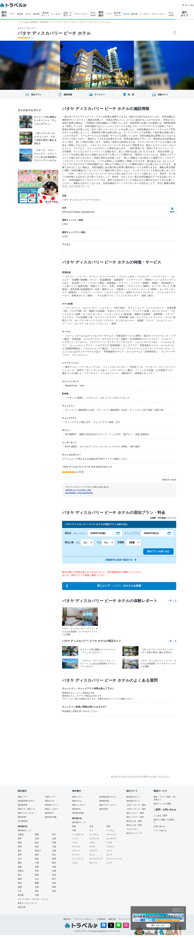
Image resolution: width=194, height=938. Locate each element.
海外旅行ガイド (133, 801)
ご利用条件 (101, 919)
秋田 (20, 838)
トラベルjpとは (160, 830)
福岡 (20, 887)
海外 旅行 (101, 14)
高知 (54, 883)
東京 (20, 850)
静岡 (54, 859)
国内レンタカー (52, 809)
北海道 (21, 834)
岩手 (54, 834)
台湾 (91, 826)
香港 (108, 826)
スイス (92, 855)
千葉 (54, 846)
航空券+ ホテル (118, 14)
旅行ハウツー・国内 (135, 813)
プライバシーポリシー (83, 919)
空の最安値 (22, 821)
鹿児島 (21, 895)
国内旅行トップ (24, 830)
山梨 (54, 850)
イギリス (110, 846)
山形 (54, 838)
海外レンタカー (79, 805)
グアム (92, 842)
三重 (37, 863)
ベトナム (110, 830)
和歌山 (21, 871)
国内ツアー (22, 797)
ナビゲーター (132, 829)
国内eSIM (22, 817)
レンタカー (56, 14)
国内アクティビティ (26, 813)
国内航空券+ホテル (26, 801)
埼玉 (37, 846)
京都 (37, 867)
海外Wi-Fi (76, 809)
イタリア (93, 850)
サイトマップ (125, 919)
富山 (54, 855)
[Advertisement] (82, 742)
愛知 (20, 863)
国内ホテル (50, 801)
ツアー (12, 14)
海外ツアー (77, 797)
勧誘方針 (112, 919)
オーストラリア (96, 859)
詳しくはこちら (158, 925)
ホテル (28, 14)
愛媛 (37, 883)
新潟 (37, 855)
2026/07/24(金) (97, 533)
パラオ (109, 842)
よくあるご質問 (160, 815)
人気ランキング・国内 (136, 805)
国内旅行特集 (51, 817)
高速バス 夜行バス (67, 14)
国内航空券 (22, 805)
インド (75, 838)
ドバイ (109, 863)
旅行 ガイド (184, 14)
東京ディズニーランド (27, 903)
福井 (37, 859)
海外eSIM (103, 809)
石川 (20, 859)
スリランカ (94, 838)
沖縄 (37, 895)
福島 (20, 842)
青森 (37, 834)
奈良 (37, 871)
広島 (54, 875)
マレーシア (111, 834)
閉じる (179, 910)
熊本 (37, 891)
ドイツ (109, 850)
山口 (37, 879)
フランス (76, 850)
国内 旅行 (4, 14)
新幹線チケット (52, 805)
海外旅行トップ (79, 822)
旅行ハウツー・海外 (135, 817)
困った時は (188, 5)
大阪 (54, 867)
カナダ (92, 846)
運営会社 (67, 919)
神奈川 (38, 850)
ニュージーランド (114, 859)
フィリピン (94, 834)
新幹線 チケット (45, 14)
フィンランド (78, 859)
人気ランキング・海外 (136, 809)
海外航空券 (104, 801)
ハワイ (75, 842)
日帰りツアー (51, 797)
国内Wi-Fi (49, 813)
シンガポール (78, 834)
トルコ (75, 863)
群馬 (20, 846)
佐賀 (37, 887)
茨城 (54, 842)
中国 (74, 830)
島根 (20, 879)
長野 (20, 855)
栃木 (37, 842)
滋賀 (20, 867)
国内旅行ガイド (133, 797)
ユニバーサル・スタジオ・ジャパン (33, 899)
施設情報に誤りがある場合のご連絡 (78, 490)
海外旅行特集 (78, 813)
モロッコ (93, 863)
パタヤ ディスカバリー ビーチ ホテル (54, 33)
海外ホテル (77, 801)
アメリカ (76, 846)
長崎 (54, 887)
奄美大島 (22, 907)
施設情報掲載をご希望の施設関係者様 (79, 493)
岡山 (20, 875)
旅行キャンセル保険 (162, 804)
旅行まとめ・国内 (134, 821)
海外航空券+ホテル (107, 797)
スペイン (76, 855)
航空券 (20, 14)
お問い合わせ (159, 826)
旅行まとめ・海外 (134, 825)
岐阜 (54, 863)
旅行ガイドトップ (134, 833)
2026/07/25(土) (151, 533)
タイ (91, 830)
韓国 (74, 826)
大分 (20, 891)
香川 (54, 879)
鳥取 (37, 875)
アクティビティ (80, 14)
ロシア (109, 855)
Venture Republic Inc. (99, 931)
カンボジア (111, 838)
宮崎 (54, 891)
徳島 (20, 883)
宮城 (37, 838)
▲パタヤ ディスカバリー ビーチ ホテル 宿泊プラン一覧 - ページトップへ (140, 776)
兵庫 (54, 871)
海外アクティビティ (108, 805)
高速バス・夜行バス (26, 809)
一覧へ (171, 600)
